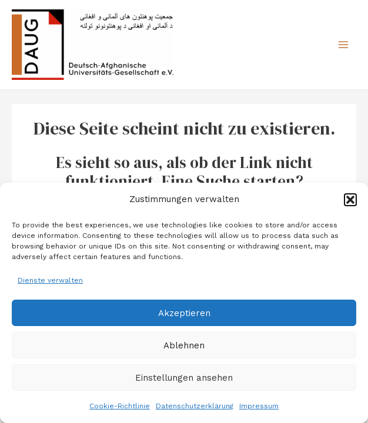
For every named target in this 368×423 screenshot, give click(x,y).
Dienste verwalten (50, 280)
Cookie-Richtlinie (119, 406)
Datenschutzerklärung (194, 406)
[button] (350, 200)
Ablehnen (184, 345)
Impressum (259, 406)
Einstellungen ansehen (184, 377)
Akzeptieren (184, 313)
